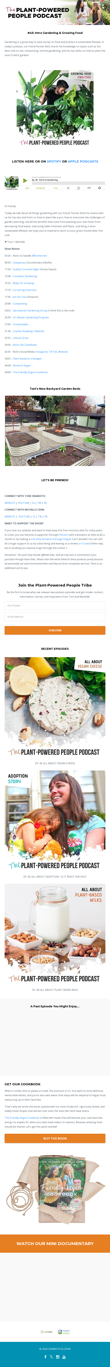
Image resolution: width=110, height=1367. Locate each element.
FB (45, 503)
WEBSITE (10, 503)
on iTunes (84, 543)
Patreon (63, 534)
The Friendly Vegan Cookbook (22, 1117)
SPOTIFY (54, 161)
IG (33, 503)
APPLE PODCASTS (83, 161)
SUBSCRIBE (55, 630)
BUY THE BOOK (55, 1138)
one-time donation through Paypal (51, 539)
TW (39, 503)
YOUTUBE (24, 503)
